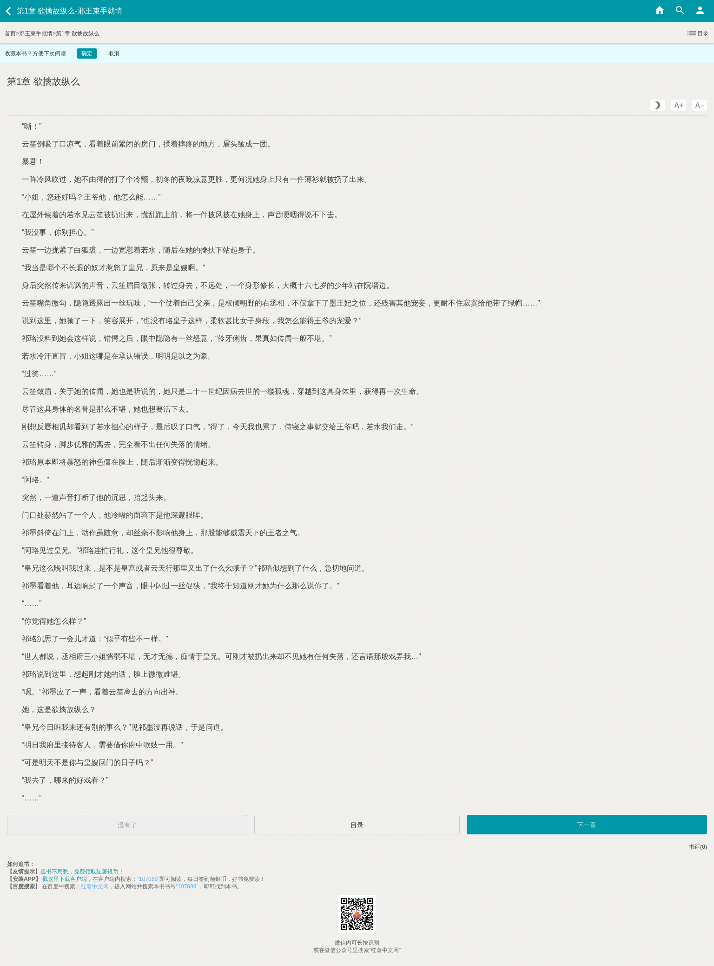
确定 (87, 53)
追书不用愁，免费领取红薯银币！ (82, 871)
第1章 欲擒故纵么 (77, 33)
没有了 (127, 825)
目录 (697, 33)
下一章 (586, 825)
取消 (113, 53)
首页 (10, 33)
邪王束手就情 (36, 33)
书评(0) (698, 847)
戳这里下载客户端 (64, 879)
